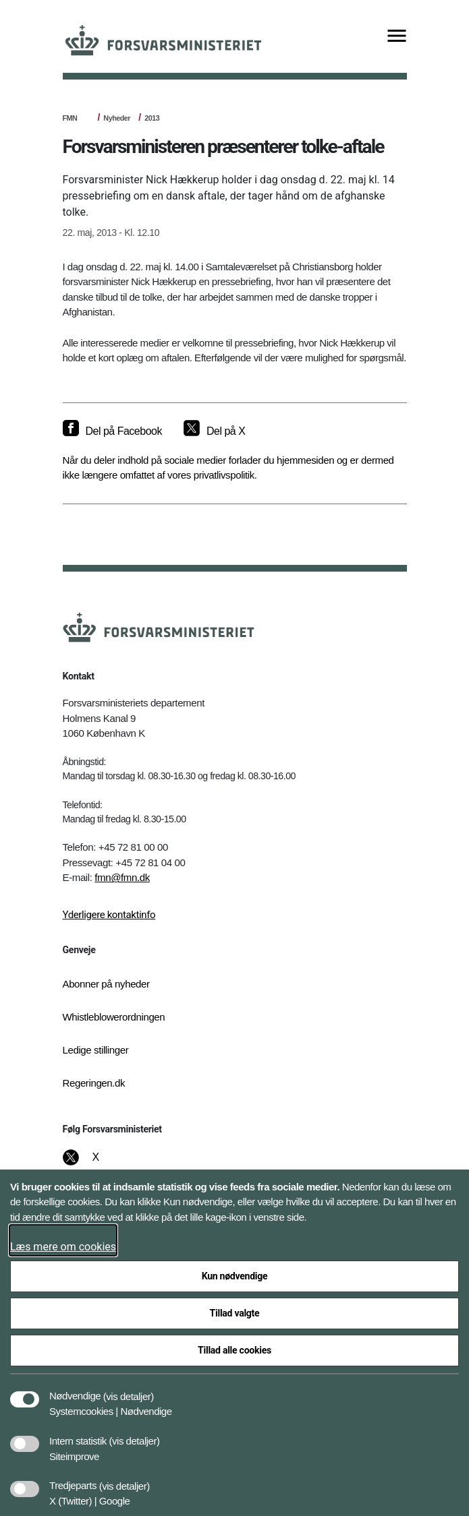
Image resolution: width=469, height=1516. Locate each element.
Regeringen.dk (94, 1083)
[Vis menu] (397, 37)
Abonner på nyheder (106, 984)
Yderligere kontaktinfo (109, 915)
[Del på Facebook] (112, 431)
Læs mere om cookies (63, 1246)
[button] (128, 1389)
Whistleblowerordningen (114, 1017)
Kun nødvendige (235, 1276)
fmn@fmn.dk (122, 877)
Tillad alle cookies (234, 1350)
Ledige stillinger (96, 1050)
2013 (151, 118)
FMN (70, 118)
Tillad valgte (235, 1313)
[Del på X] (214, 431)
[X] (96, 1164)
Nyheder (116, 118)
